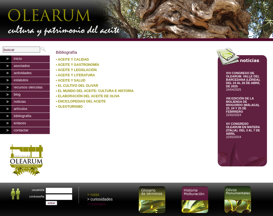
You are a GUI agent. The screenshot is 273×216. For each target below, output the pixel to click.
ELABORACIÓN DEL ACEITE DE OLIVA (89, 96)
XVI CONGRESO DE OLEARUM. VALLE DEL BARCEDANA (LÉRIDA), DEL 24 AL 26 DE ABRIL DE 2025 (243, 79)
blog (17, 94)
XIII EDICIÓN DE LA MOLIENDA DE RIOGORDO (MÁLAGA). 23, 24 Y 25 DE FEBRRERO (243, 105)
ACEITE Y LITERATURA (76, 75)
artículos (20, 109)
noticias (20, 101)
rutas (94, 194)
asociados (22, 66)
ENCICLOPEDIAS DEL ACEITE (82, 101)
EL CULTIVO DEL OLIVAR (78, 86)
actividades (23, 73)
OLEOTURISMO (70, 107)
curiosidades (101, 199)
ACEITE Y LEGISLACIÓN (77, 70)
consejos (98, 204)
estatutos (21, 80)
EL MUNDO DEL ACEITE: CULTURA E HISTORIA (96, 91)
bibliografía (22, 116)
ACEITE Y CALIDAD (73, 59)
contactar (21, 130)
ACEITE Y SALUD (71, 80)
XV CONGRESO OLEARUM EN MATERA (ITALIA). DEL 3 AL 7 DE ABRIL (243, 128)
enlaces (20, 123)
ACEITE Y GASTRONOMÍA (78, 65)
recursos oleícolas (28, 87)
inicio (18, 58)
